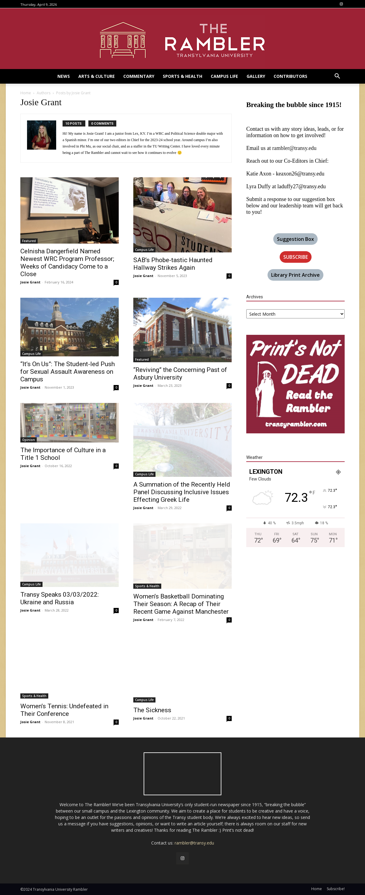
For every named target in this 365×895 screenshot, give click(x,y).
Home (25, 92)
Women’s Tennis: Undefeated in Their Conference (64, 709)
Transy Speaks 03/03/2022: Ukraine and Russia (59, 598)
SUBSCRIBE (295, 257)
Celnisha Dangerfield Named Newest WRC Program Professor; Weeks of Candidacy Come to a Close (67, 263)
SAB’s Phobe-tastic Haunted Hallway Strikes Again (173, 263)
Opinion (28, 440)
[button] (337, 76)
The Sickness (152, 710)
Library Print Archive (295, 275)
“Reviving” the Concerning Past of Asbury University (180, 373)
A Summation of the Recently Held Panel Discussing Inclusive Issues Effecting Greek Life (181, 492)
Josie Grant (30, 282)
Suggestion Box (295, 239)
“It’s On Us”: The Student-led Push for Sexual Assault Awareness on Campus (67, 371)
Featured (29, 241)
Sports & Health (147, 586)
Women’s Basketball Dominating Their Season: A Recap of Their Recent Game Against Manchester (181, 604)
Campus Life (144, 250)
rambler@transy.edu (294, 148)
